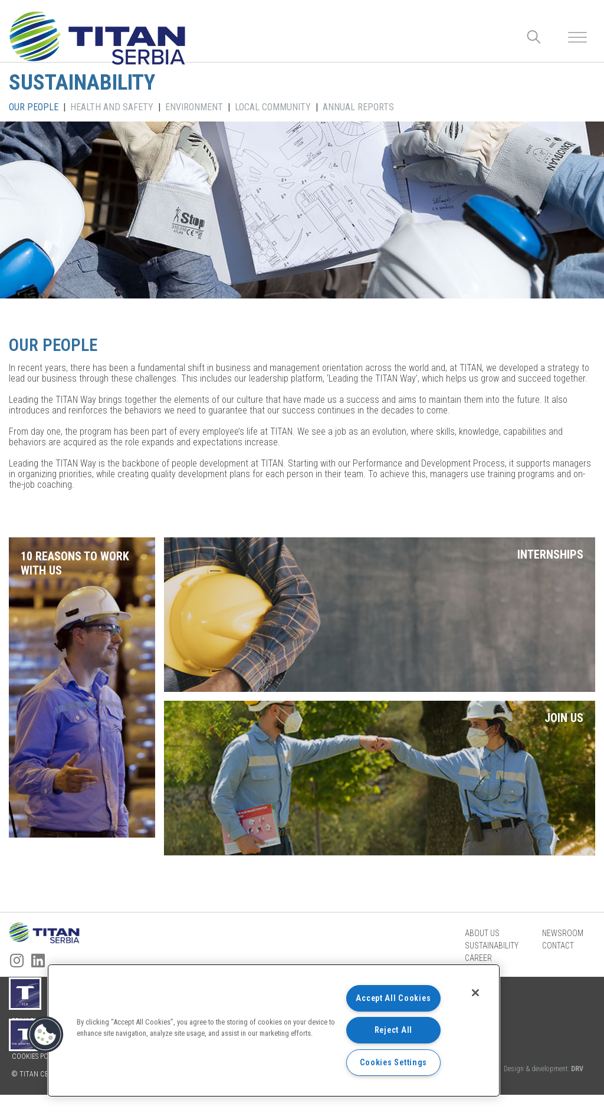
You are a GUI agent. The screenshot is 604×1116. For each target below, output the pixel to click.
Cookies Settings (394, 1063)
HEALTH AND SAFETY (111, 107)
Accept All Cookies (393, 998)
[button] (45, 1034)
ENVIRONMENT (194, 107)
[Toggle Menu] (577, 37)
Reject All (393, 1030)
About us (482, 954)
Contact (558, 966)
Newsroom (562, 954)
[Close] (475, 993)
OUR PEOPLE (33, 107)
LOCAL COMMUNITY (273, 107)
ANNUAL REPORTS (358, 107)
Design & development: (543, 1090)
